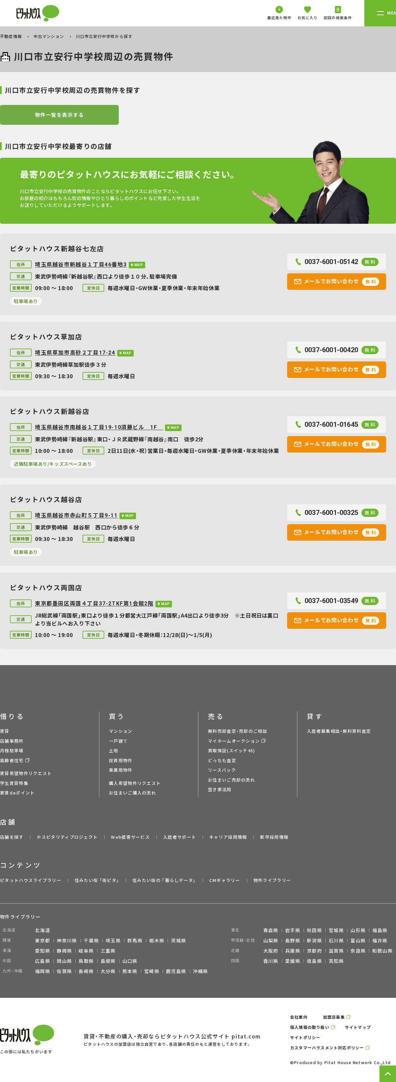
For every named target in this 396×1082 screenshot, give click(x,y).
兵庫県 (292, 950)
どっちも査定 (222, 760)
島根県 (108, 961)
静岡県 (64, 950)
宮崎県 (151, 971)
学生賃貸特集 (14, 783)
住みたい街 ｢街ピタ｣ (97, 880)
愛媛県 (292, 961)
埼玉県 (113, 940)
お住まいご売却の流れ (231, 780)
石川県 (336, 940)
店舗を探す (12, 837)
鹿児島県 (176, 971)
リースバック (222, 770)
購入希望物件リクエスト (135, 783)
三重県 (108, 950)
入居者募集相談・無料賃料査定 (339, 731)
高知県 (336, 961)
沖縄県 (200, 971)
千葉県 (91, 940)
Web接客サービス (130, 837)
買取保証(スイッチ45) (231, 750)
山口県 (130, 961)
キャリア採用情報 (228, 837)
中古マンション (50, 36)
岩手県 (292, 930)
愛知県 (42, 950)
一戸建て (118, 741)
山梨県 (271, 940)
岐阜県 (86, 950)
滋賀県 (336, 950)
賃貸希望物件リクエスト (26, 773)
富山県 (358, 940)
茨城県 (178, 940)
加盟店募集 (334, 1017)
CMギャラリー (224, 880)
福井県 (379, 940)
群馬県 (135, 940)
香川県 (271, 961)
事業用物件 (121, 770)
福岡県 (42, 971)
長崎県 (86, 971)
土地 (113, 750)
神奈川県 (67, 940)
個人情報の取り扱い (309, 1027)
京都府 (314, 950)
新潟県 (314, 940)
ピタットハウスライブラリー (30, 880)
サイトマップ (358, 1027)
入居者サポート (179, 837)
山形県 (358, 930)
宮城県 (336, 930)
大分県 (108, 971)
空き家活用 (220, 789)
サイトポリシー (305, 1037)
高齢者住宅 (12, 760)
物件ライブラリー (272, 880)
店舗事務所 (12, 741)
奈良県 (358, 950)
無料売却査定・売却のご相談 (237, 731)
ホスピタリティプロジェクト (67, 837)
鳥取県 (86, 961)
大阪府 (271, 950)
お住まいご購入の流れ (132, 793)
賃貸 (5, 731)
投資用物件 (121, 760)
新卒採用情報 (274, 837)
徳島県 (314, 961)
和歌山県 (382, 950)
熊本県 (130, 971)
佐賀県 (64, 971)
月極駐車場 (12, 750)
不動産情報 (11, 36)
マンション (121, 731)
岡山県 (64, 961)
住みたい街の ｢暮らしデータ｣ (164, 880)
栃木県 (156, 940)
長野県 (292, 940)
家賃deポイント (17, 793)
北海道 (42, 930)
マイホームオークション (234, 741)
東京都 (42, 940)
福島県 (379, 930)
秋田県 (314, 930)
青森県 (271, 930)
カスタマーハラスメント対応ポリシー (327, 1047)
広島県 (42, 961)
